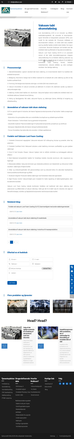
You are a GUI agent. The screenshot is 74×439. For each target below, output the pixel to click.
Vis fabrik (33, 389)
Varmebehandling (7, 389)
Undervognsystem (21, 418)
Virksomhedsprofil (36, 386)
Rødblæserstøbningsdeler (23, 401)
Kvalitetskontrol (35, 392)
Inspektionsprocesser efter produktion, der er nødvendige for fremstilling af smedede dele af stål (65, 335)
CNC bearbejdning (7, 392)
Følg (60, 379)
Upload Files (46, 268)
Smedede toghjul (21, 389)
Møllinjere (19, 421)
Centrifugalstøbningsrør (23, 406)
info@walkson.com (16, 2)
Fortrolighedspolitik (65, 436)
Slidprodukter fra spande (23, 415)
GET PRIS (12, 283)
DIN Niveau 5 (20, 386)
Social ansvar (35, 395)
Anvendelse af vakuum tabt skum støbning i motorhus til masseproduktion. (33, 229)
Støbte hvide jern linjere (23, 403)
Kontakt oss (70, 10)
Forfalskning (5, 384)
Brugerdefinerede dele (32, 10)
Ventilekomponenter (22, 426)
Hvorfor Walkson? (44, 10)
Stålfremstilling (6, 395)
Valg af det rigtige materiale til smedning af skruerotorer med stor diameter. (28, 332)
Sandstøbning (6, 386)
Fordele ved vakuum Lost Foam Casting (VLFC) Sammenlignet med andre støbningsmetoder (38, 207)
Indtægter (54, 9)
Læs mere (19, 211)
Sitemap (52, 436)
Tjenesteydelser (16, 9)
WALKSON (12, 436)
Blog (62, 9)
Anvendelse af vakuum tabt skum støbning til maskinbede (27, 218)
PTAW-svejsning (7, 398)
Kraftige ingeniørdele (22, 423)
